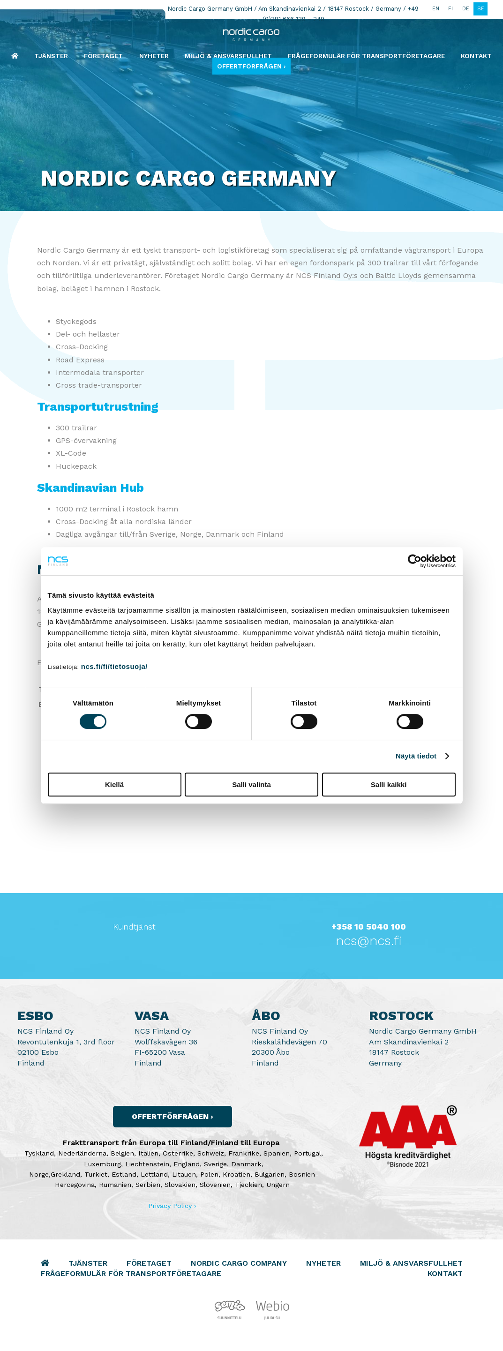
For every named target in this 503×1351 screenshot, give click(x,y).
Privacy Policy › (172, 1205)
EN (435, 9)
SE (480, 9)
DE (465, 9)
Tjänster (51, 56)
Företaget (103, 56)
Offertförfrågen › (251, 66)
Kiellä (114, 784)
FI (450, 9)
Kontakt (476, 56)
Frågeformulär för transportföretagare (366, 56)
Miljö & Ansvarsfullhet (228, 56)
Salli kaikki (389, 784)
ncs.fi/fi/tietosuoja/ (114, 666)
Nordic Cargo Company (239, 1263)
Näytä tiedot (416, 756)
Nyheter (154, 56)
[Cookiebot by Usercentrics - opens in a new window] (415, 561)
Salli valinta (251, 784)
